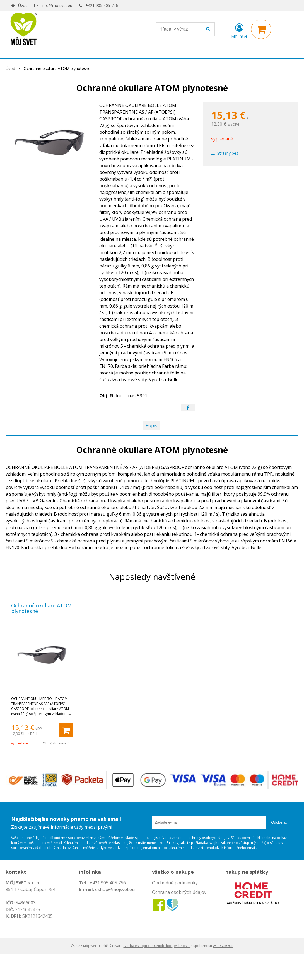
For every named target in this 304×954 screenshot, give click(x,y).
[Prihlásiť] (239, 30)
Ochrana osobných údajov (179, 892)
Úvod (23, 5)
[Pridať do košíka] (66, 730)
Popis (151, 425)
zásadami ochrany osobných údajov (200, 837)
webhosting (183, 945)
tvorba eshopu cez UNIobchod (148, 945)
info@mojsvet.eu (57, 5)
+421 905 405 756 (101, 5)
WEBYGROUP (223, 945)
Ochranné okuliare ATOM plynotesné (41, 608)
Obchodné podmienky (175, 883)
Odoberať (279, 822)
